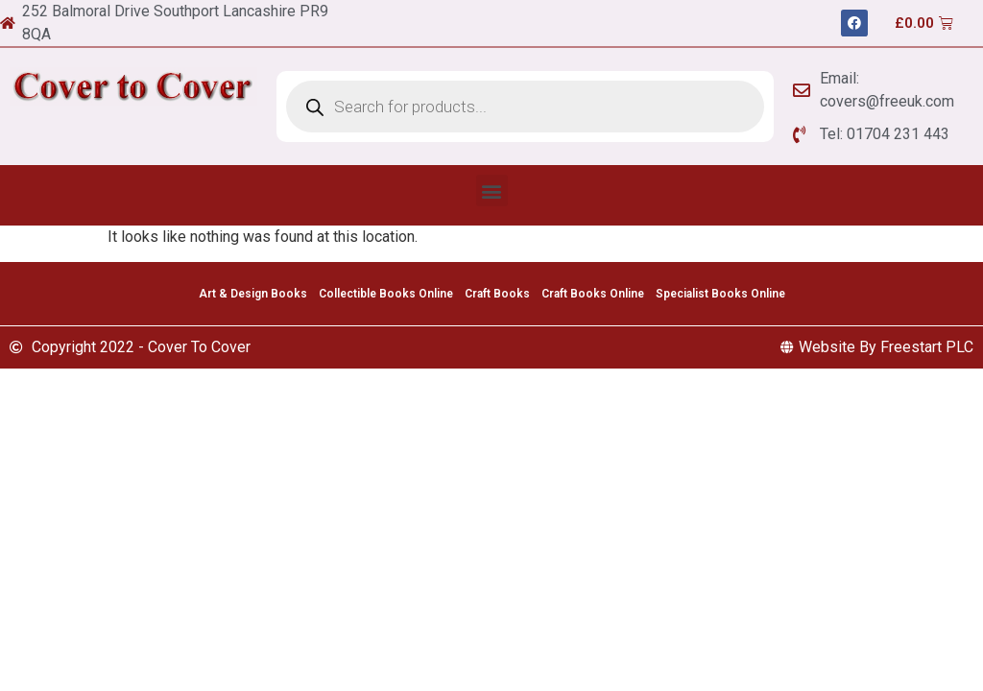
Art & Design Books (253, 293)
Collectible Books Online (386, 293)
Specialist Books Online (720, 293)
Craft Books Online (592, 293)
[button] (492, 190)
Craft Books (497, 293)
